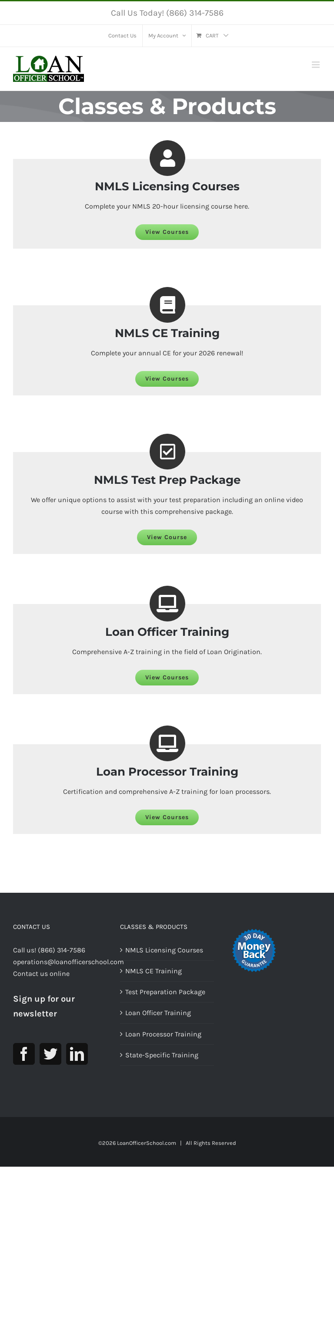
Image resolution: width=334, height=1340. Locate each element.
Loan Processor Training (163, 1044)
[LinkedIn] (77, 1063)
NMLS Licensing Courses (164, 960)
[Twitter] (50, 1063)
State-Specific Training (161, 1065)
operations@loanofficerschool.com (68, 972)
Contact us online (41, 983)
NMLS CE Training (153, 981)
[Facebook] (24, 1063)
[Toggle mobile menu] (316, 64)
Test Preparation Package (165, 1002)
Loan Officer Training (158, 1023)
